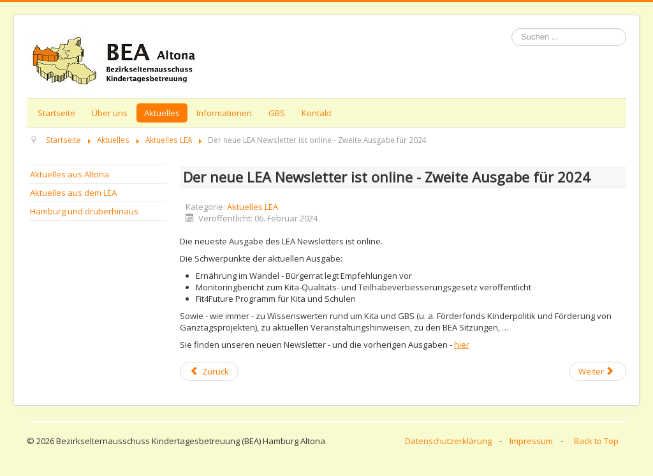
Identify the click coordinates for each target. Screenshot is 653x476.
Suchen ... (511, 28)
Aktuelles (162, 113)
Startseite (56, 113)
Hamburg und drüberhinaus (84, 211)
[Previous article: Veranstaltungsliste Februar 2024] (209, 371)
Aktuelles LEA (252, 206)
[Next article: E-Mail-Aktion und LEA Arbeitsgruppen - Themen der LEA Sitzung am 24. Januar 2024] (597, 371)
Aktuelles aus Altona (69, 174)
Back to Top (596, 440)
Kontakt (317, 113)
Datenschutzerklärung (448, 440)
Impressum (531, 440)
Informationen (224, 113)
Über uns (110, 113)
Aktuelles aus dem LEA (73, 192)
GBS (276, 113)
